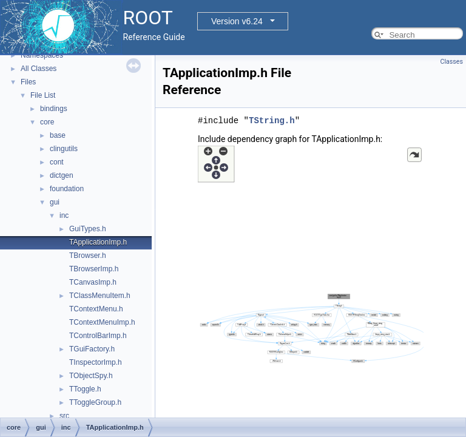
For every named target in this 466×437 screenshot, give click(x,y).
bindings (53, 108)
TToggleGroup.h (95, 402)
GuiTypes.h (87, 229)
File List (42, 95)
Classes (452, 62)
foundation (67, 189)
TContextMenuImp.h (102, 322)
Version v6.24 (237, 21)
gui (54, 202)
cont (57, 162)
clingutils (64, 148)
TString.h (272, 120)
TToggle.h (85, 389)
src (64, 416)
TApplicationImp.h (98, 242)
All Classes (38, 68)
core (47, 122)
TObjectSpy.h (91, 375)
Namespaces (42, 55)
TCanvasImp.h (92, 282)
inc (64, 215)
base (58, 135)
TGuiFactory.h (92, 349)
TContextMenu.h (96, 309)
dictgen (61, 175)
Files (28, 82)
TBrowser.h (87, 255)
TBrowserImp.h (93, 269)
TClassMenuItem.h (99, 295)
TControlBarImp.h (98, 335)
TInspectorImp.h (95, 362)
